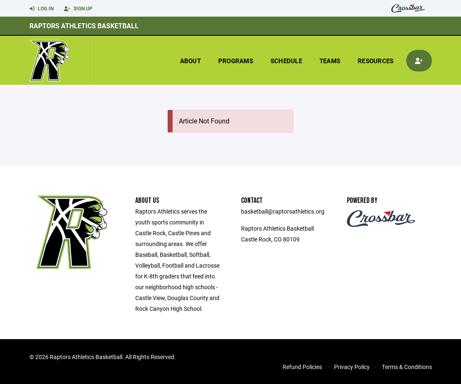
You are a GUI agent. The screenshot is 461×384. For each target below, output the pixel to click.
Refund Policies (302, 367)
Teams (330, 61)
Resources (375, 61)
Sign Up (78, 8)
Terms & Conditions (407, 367)
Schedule (286, 61)
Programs (235, 61)
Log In (41, 8)
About (190, 61)
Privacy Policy (352, 367)
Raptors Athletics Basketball (84, 25)
